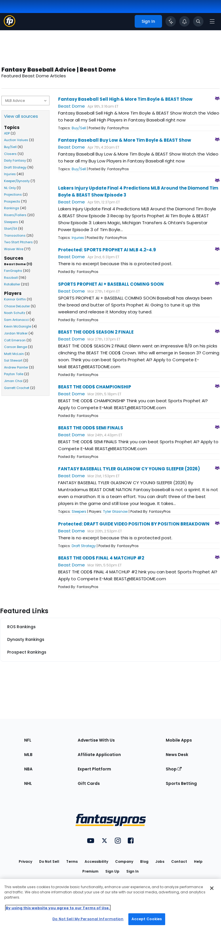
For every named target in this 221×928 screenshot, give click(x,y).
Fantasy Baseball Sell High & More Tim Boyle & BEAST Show (125, 99)
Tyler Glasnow (115, 511)
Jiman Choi (13, 381)
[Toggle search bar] (198, 21)
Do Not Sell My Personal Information (87, 918)
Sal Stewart (13, 360)
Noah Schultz (14, 312)
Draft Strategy (15, 167)
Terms (72, 861)
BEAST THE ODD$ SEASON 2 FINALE (96, 332)
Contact (179, 861)
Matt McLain (14, 353)
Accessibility (96, 861)
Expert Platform (94, 769)
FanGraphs (13, 270)
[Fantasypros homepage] (9, 25)
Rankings (11, 208)
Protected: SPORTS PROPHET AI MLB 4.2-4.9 (107, 250)
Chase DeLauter (17, 306)
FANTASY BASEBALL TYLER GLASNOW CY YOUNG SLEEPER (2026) (129, 469)
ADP (7, 133)
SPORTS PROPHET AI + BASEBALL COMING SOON (111, 284)
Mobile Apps (179, 740)
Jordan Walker (16, 333)
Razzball (11, 277)
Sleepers (11, 222)
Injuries (10, 174)
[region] (110, 903)
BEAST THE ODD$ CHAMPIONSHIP (94, 387)
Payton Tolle (13, 374)
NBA (28, 769)
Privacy (25, 861)
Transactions (15, 235)
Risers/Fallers (15, 215)
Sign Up (112, 871)
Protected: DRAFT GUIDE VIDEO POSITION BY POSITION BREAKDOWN (133, 524)
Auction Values (16, 140)
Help (198, 861)
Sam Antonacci (16, 319)
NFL (27, 740)
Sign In (132, 871)
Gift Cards (89, 783)
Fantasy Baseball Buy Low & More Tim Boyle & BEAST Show (124, 140)
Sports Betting (181, 783)
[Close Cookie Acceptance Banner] (211, 888)
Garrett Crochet (16, 388)
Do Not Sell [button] (49, 861)
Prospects (12, 201)
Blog (144, 861)
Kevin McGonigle (17, 326)
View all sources (21, 116)
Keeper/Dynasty (17, 181)
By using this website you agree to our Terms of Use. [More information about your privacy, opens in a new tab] (58, 907)
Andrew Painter (16, 367)
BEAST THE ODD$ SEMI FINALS (90, 428)
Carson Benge (15, 347)
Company (124, 861)
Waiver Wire (13, 249)
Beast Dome (71, 106)
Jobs (159, 861)
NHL (28, 783)
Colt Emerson (15, 340)
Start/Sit (10, 228)
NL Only (10, 188)
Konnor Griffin (15, 299)
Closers (10, 153)
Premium (90, 871)
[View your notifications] (184, 21)
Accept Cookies (147, 918)
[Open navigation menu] (212, 21)
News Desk (177, 754)
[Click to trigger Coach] (170, 21)
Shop (174, 769)
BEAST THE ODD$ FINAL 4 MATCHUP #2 (101, 558)
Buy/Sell (10, 147)
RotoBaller (12, 284)
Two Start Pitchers (18, 242)
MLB (28, 754)
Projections (13, 194)
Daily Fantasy (15, 160)
